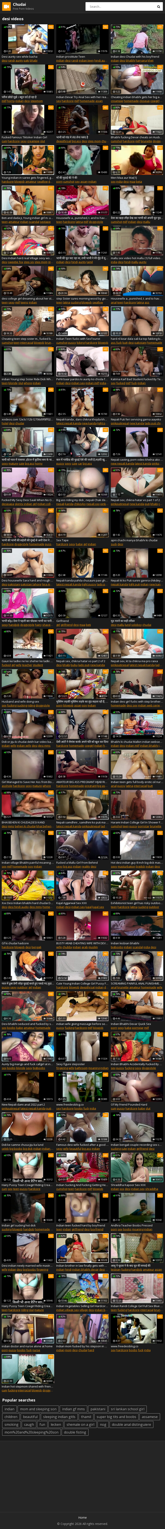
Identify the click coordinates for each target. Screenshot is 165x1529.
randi (11, 60)
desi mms (44, 746)
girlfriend (67, 625)
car (80, 463)
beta (139, 181)
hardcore (68, 101)
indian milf (92, 383)
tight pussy (89, 584)
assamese (150, 1416)
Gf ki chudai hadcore (15, 943)
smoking (11, 1424)
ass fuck (116, 343)
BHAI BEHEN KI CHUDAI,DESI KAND (23, 822)
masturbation (126, 866)
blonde (13, 383)
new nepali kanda (122, 463)
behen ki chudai (25, 826)
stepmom (37, 101)
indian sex (78, 383)
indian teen (86, 60)
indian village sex (67, 1310)
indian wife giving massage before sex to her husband (82, 1024)
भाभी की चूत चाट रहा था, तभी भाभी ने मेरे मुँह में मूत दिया (82, 258)
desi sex (132, 705)
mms (11, 826)
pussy (72, 343)
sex (58, 101)
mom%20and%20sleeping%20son (31, 1432)
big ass (76, 141)
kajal (89, 907)
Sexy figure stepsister (70, 1064)
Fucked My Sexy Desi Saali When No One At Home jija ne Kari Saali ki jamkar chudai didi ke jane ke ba (28, 500)
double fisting (75, 1432)
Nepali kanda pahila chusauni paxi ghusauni (82, 580)
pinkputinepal (120, 423)
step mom (94, 141)
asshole (7, 786)
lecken (56, 1424)
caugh (29, 1424)
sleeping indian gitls (59, 1416)
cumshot (116, 141)
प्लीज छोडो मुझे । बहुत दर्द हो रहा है (19, 97)
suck (114, 544)
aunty (19, 60)
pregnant (91, 786)
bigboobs (117, 947)
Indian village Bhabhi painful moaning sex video (28, 862)
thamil (86, 1416)
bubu (74, 665)
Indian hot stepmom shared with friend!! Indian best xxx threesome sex (28, 1386)
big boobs (15, 1149)
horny (11, 101)
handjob (14, 625)
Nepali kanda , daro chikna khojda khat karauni (82, 419)
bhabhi (130, 60)
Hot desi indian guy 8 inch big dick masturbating (137, 862)
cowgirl (154, 101)
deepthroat (63, 141)
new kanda (89, 423)
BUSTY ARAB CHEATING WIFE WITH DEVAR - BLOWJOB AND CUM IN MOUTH (82, 943)
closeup (144, 101)
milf (4, 101)
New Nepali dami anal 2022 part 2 (23, 1104)
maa (132, 181)
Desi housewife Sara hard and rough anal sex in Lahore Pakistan (28, 580)
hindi (74, 262)
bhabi (33, 60)
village (83, 1310)
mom (68, 1350)
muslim (93, 947)
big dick (28, 1149)
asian (99, 101)
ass (147, 302)
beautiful (75, 1149)
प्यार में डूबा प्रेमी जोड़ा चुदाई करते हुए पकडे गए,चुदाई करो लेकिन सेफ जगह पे (28, 983)
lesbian (116, 1269)
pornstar (143, 826)
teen (5, 222)
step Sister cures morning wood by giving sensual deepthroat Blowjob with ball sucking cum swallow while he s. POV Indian (82, 298)
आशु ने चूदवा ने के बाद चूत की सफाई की (130, 1266)
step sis (29, 262)
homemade (87, 101)
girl (85, 544)
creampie (117, 101)
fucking (12, 705)
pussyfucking (53, 544)
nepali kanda (119, 584)
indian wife (24, 746)
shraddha (151, 1189)
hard (91, 1350)
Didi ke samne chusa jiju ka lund (22, 1145)
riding (31, 705)
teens (24, 302)
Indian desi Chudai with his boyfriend (135, 56)
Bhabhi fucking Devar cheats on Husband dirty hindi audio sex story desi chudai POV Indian (137, 137)
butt (125, 343)
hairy (38, 625)
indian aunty (108, 383)
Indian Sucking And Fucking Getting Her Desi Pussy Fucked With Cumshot (82, 1185)
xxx (122, 1189)
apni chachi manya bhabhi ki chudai (134, 540)
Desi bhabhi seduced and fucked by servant (28, 1024)
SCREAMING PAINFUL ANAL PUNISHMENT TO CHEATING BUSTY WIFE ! (137, 983)
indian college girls (49, 504)
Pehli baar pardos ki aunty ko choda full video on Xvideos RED (82, 379)
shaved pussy (51, 625)
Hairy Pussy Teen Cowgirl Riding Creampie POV (28, 1306)
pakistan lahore (31, 584)
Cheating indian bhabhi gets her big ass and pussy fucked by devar (137, 97)
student (38, 665)
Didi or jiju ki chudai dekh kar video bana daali (28, 742)
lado (158, 665)
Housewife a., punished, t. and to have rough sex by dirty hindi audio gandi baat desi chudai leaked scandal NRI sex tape (137, 298)
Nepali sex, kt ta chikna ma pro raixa (134, 661)
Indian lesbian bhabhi (125, 943)
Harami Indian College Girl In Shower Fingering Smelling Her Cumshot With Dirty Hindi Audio (137, 822)
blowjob (19, 181)
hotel (5, 423)
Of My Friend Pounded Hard (129, 1104)
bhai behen (43, 826)
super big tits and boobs (116, 1416)
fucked (120, 383)
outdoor (154, 907)
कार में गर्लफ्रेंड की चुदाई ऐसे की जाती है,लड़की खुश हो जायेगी (82, 459)
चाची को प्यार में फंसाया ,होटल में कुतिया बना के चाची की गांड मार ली (28, 459)
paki (26, 60)
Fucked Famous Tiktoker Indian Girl (24, 137)
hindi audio (101, 60)
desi (4, 60)
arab (85, 947)
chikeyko (80, 504)
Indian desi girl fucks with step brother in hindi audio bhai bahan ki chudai (137, 701)
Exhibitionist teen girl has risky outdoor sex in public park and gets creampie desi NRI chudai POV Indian (137, 903)
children (11, 1416)
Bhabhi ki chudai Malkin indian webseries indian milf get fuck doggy (137, 742)
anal (114, 302)
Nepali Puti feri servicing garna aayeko (136, 419)
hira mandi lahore (53, 584)
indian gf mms (73, 1409)
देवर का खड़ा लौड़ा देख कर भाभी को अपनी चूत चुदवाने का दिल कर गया (137, 218)
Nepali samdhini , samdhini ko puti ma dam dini (82, 822)
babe (79, 544)
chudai (105, 141)
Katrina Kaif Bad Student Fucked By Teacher (137, 379)
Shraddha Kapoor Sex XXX (128, 1185)
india (119, 181)
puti (147, 504)
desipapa (8, 504)
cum (4, 141)
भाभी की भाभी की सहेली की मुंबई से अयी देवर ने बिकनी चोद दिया (28, 540)
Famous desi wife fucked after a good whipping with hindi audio (82, 1145)
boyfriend (96, 1229)
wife (18, 665)
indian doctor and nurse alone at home (27, 1346)
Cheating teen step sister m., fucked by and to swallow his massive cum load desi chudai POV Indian (28, 339)
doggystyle (96, 222)
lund (128, 625)
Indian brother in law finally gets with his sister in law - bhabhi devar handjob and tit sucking (82, 1266)
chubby (67, 947)
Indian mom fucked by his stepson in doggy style (82, 1346)
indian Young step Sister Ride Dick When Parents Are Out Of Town (28, 379)
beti (88, 625)
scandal (34, 222)
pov (84, 705)
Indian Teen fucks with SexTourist (78, 339)
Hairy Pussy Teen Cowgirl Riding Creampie (28, 1185)
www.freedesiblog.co (70, 1104)
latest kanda (143, 463)
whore (28, 383)
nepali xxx (93, 504)
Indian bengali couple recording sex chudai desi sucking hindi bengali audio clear (137, 1145)
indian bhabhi (149, 746)
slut (42, 141)
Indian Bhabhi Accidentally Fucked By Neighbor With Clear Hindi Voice (137, 1064)
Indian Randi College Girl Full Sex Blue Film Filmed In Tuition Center (137, 1306)
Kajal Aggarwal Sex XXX (71, 903)
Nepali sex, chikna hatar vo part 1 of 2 (135, 500)
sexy (23, 141)
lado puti (102, 584)
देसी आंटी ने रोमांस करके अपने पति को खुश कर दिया (82, 742)
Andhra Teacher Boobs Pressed (132, 1225)
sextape (45, 222)
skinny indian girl (26, 504)
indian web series (149, 705)
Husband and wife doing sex (20, 701)
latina (79, 222)
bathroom (81, 1068)
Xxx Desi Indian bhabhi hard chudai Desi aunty (28, 903)
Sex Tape (62, 540)
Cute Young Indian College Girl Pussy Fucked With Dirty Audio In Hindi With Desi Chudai (82, 983)
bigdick (140, 866)
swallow (42, 181)
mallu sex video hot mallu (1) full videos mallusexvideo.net (137, 258)
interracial (26, 343)
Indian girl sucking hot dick (19, 1225)
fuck (134, 383)
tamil (90, 262)
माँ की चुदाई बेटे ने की (66, 178)
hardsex (108, 746)
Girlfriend (62, 621)
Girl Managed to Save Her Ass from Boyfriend (28, 782)
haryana (141, 60)
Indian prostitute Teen (70, 56)
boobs (11, 1028)
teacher (27, 665)
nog (103, 1424)
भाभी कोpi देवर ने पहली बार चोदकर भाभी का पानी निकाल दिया (28, 621)
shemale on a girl (80, 1424)
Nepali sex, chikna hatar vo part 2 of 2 (80, 661)
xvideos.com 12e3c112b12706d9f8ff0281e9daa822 (28, 419)
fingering (62, 1068)
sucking (76, 302)
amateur (31, 181)
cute (21, 463)
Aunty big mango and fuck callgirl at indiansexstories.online (28, 1064)
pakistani (140, 343)
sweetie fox (15, 262)
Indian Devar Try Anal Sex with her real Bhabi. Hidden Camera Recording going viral (82, 97)
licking (81, 343)
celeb (5, 1149)
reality (86, 866)
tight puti (102, 423)
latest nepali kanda (68, 423)
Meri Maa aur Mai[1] (124, 178)
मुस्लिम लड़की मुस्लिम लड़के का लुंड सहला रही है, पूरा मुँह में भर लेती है (82, 701)
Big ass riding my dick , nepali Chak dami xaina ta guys (82, 500)
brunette (146, 141)
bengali (36, 947)
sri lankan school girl (127, 1409)
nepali (60, 504)
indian (60, 60)
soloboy (136, 625)
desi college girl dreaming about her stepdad (28, 298)
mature (13, 463)
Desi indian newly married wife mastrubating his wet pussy (28, 1266)
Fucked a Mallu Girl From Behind (77, 862)
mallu (146, 222)
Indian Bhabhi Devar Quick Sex (131, 1024)
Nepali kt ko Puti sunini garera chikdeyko (137, 580)
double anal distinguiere (131, 1424)
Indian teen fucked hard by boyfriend (80, 1225)
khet (150, 60)
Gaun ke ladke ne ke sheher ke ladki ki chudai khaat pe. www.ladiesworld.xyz (28, 661)
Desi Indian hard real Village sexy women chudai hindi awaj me (28, 258)
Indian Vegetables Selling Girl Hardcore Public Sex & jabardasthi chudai (82, 1306)
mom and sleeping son (38, 1409)
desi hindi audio (18, 907)
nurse (36, 1350)
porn (59, 181)
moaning (94, 1068)
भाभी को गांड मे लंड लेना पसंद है (72, 137)
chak (162, 504)
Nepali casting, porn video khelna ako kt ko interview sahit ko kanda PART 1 (137, 459)
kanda (69, 504)
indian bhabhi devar (85, 1269)
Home (82, 1517)
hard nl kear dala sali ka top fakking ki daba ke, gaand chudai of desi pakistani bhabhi (137, 339)
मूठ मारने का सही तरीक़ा (123, 621)
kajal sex (98, 907)
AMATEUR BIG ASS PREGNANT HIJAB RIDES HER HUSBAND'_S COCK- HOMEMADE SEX (82, 782)
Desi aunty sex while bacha (19, 56)
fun (42, 1424)
